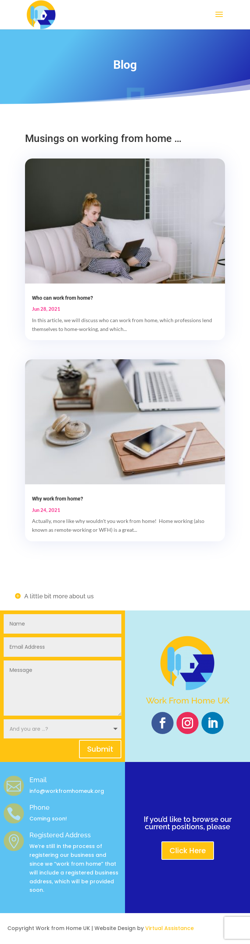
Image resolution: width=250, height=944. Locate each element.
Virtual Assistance (169, 928)
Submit (100, 749)
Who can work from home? (62, 298)
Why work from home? (57, 499)
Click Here (187, 850)
